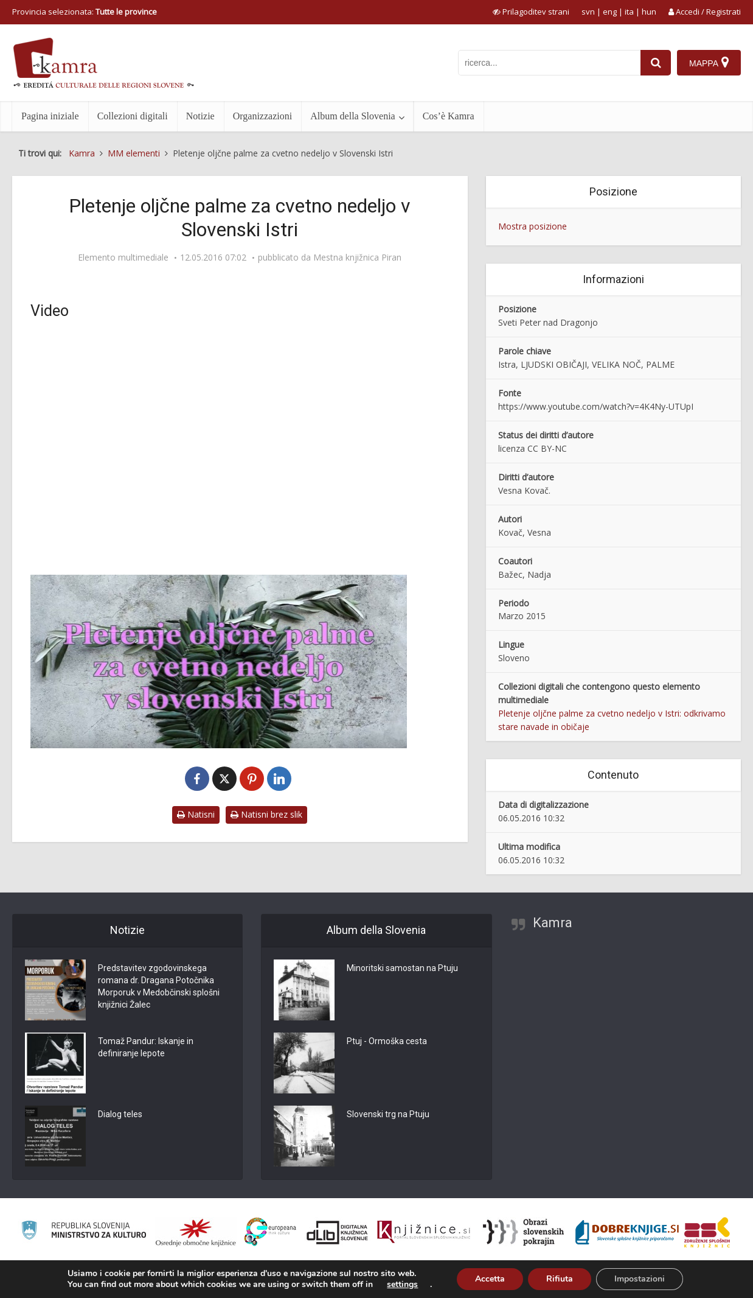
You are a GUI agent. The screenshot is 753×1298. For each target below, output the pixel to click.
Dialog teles (120, 1115)
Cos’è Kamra (448, 116)
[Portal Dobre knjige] (627, 1232)
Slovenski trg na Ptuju (388, 1115)
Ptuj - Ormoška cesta (387, 1042)
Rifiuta (559, 1279)
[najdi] (655, 62)
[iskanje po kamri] (549, 62)
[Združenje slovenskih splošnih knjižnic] (423, 1232)
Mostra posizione (532, 226)
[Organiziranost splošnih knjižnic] (196, 1232)
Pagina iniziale (50, 116)
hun (649, 11)
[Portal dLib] (337, 1232)
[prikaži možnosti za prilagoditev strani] (531, 11)
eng (610, 11)
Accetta (490, 1279)
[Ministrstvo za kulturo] (84, 1232)
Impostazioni (639, 1279)
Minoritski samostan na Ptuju (402, 968)
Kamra (552, 922)
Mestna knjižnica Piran (357, 257)
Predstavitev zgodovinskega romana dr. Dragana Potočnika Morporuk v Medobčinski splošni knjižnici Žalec (159, 987)
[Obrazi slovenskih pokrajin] (523, 1232)
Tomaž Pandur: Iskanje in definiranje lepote (145, 1048)
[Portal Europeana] (270, 1231)
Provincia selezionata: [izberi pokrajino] (84, 11)
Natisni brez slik (266, 814)
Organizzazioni (262, 116)
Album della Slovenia (352, 116)
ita (629, 11)
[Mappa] (709, 62)
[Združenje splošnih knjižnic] (707, 1232)
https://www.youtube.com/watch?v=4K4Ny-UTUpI (595, 406)
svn (588, 11)
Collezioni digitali (132, 116)
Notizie (200, 116)
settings (402, 1284)
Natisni (196, 814)
